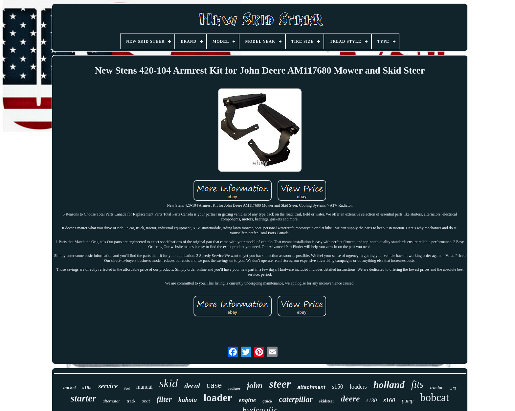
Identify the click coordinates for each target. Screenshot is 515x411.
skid (168, 383)
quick (267, 401)
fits (417, 384)
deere (350, 398)
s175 (453, 388)
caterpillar (296, 399)
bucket (69, 387)
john (254, 385)
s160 (389, 400)
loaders (358, 386)
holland (389, 384)
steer (280, 384)
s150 (337, 386)
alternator (111, 401)
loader (217, 397)
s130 (371, 400)
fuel (127, 388)
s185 (87, 387)
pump (408, 400)
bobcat (434, 397)
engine (247, 400)
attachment (311, 387)
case (214, 385)
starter (83, 398)
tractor (436, 387)
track (130, 401)
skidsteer (326, 401)
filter (164, 399)
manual (144, 387)
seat (146, 400)
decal (192, 386)
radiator (234, 388)
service (108, 386)
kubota (187, 399)
